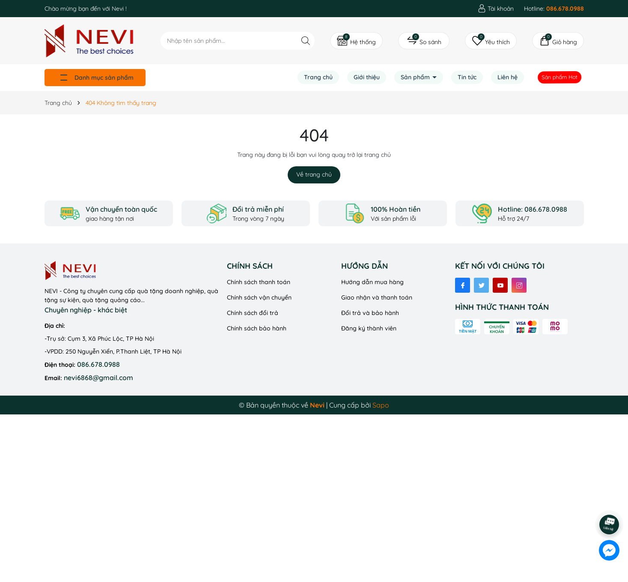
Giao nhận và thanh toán (376, 297)
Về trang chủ (314, 174)
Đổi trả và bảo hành (370, 313)
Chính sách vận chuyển (259, 297)
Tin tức (467, 77)
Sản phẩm (416, 77)
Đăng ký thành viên (368, 328)
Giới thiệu (367, 77)
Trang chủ (318, 77)
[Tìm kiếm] (306, 40)
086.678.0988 (98, 364)
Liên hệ (507, 77)
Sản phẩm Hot (559, 77)
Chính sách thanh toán (258, 282)
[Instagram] (519, 285)
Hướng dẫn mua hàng (372, 282)
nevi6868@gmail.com (98, 377)
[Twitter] (481, 285)
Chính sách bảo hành (256, 328)
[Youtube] (500, 285)
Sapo (380, 405)
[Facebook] (462, 285)
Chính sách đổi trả (252, 313)
